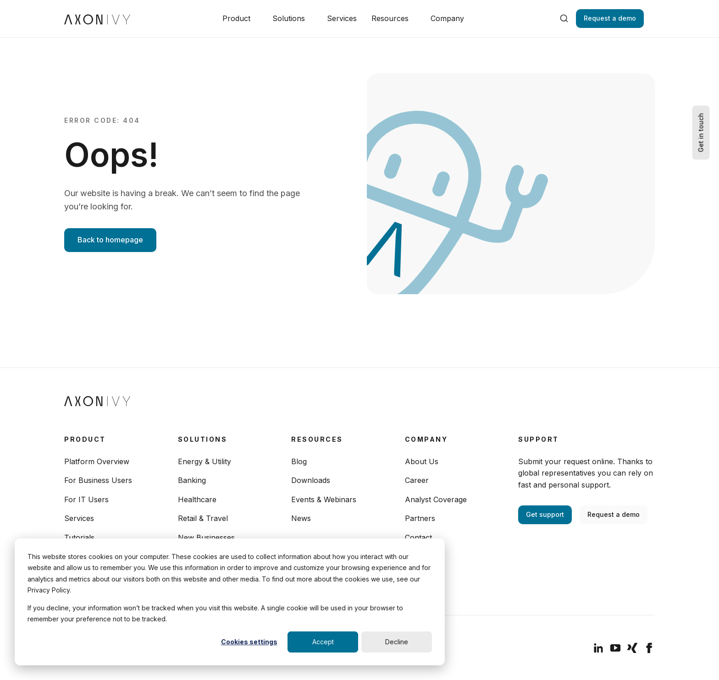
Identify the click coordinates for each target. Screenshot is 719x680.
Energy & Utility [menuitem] (204, 461)
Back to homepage (110, 239)
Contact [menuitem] (418, 537)
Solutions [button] (288, 18)
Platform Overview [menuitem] (96, 461)
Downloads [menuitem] (310, 480)
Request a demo (610, 18)
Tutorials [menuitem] (79, 537)
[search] (564, 18)
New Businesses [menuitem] (206, 537)
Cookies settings (249, 642)
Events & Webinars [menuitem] (323, 499)
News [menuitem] (301, 518)
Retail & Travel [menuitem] (203, 518)
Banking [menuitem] (192, 480)
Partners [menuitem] (420, 518)
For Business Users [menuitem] (98, 480)
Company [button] (447, 18)
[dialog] (230, 601)
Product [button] (236, 18)
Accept (323, 642)
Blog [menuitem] (299, 461)
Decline (396, 642)
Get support (545, 514)
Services (342, 18)
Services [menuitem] (79, 518)
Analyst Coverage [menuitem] (436, 499)
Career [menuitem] (417, 480)
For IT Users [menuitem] (86, 499)
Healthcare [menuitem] (197, 499)
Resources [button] (390, 18)
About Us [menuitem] (421, 461)
